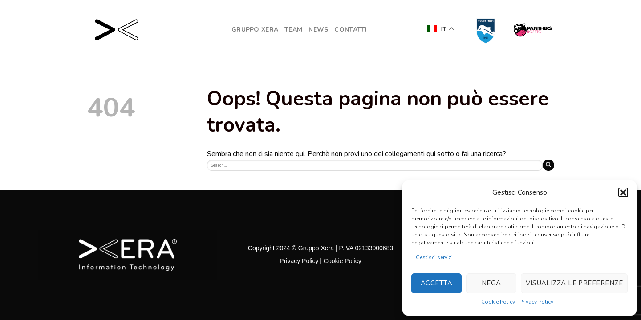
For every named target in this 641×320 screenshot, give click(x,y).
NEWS (318, 29)
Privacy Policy (536, 301)
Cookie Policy (498, 301)
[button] (623, 192)
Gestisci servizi (434, 257)
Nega (491, 283)
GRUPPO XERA (254, 29)
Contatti (350, 29)
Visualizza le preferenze (574, 283)
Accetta (436, 283)
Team (293, 29)
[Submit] (548, 165)
